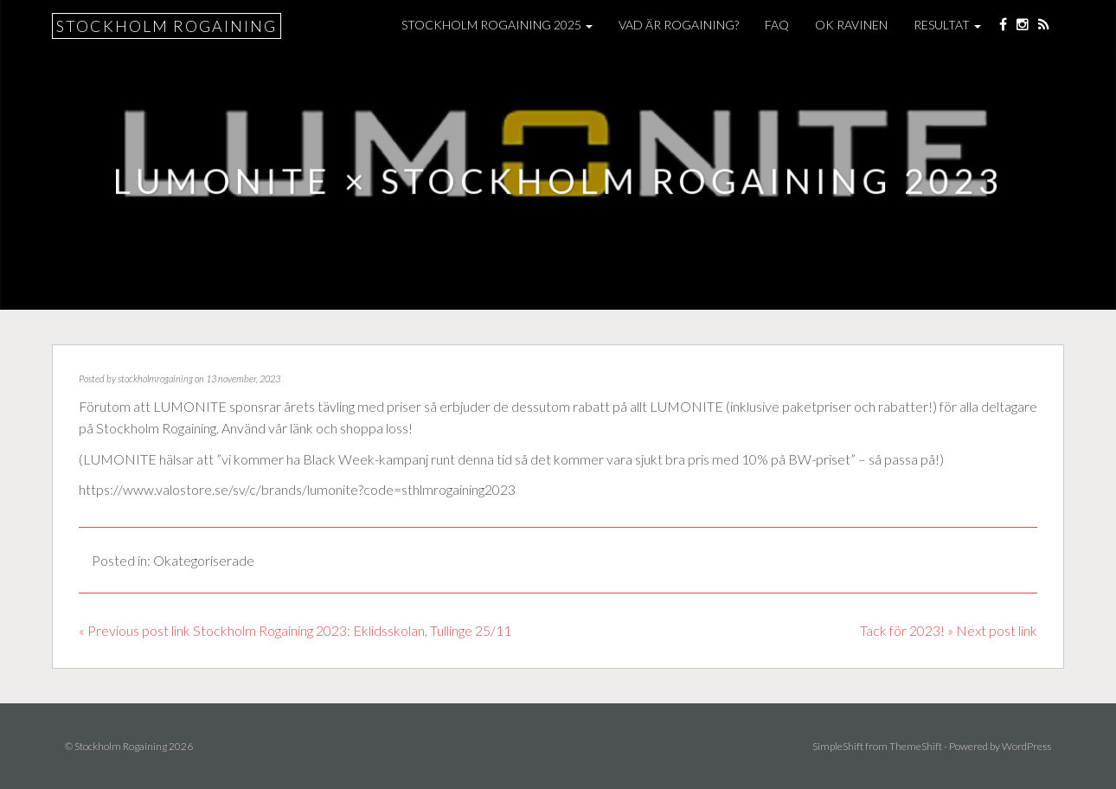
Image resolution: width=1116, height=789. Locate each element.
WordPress (1026, 746)
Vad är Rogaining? (679, 24)
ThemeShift (915, 746)
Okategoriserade (203, 560)
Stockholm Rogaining (166, 25)
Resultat (947, 24)
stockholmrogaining (155, 378)
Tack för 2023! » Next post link (948, 630)
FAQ (777, 24)
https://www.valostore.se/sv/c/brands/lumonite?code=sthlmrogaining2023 (297, 489)
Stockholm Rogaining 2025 (497, 24)
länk (301, 428)
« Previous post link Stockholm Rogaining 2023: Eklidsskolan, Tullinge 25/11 (295, 630)
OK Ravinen (851, 24)
